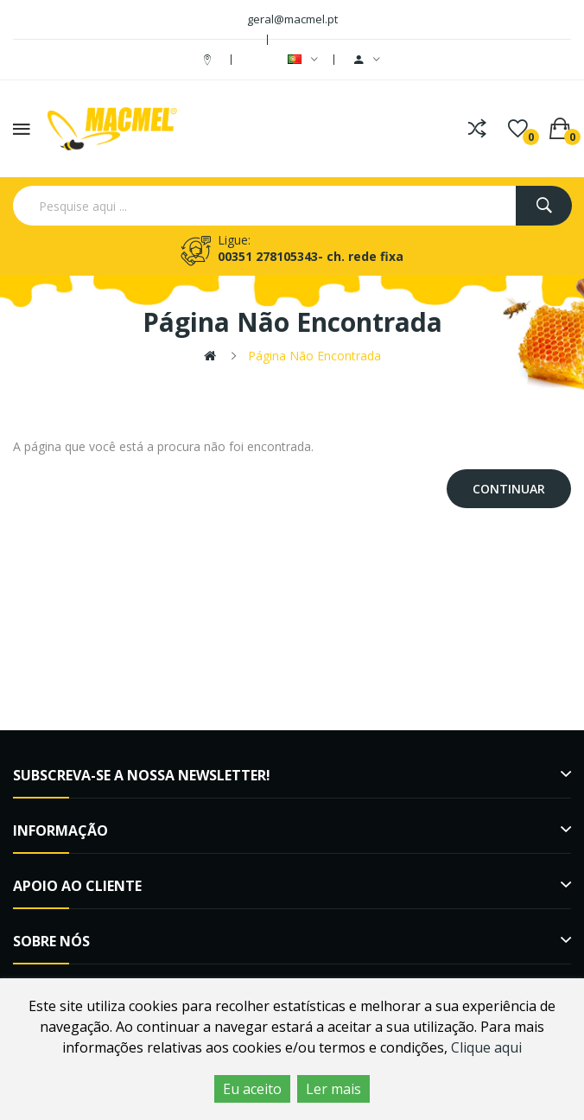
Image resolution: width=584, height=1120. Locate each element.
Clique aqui (486, 1047)
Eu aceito (252, 1088)
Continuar (509, 488)
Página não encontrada (314, 355)
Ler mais (333, 1088)
